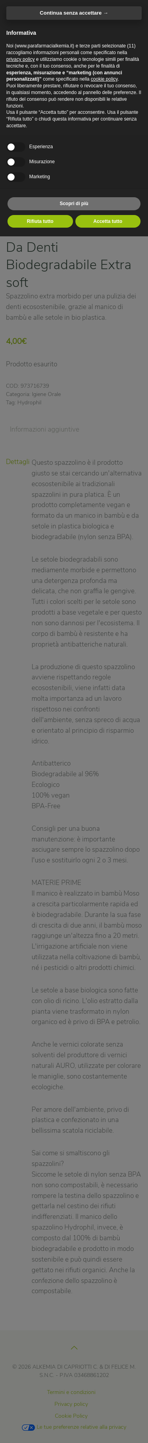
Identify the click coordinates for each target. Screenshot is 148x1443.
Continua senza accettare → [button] (74, 13)
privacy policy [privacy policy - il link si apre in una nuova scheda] (20, 59)
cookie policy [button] (104, 79)
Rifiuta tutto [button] (40, 221)
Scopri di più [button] (74, 203)
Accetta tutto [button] (108, 221)
